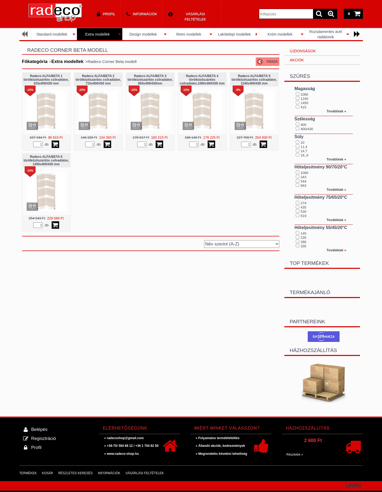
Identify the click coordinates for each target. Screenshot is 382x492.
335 (303, 246)
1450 (304, 103)
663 (303, 186)
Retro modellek (188, 34)
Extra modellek (97, 34)
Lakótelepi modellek (234, 34)
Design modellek (143, 34)
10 (302, 143)
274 (303, 203)
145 (303, 233)
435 (303, 207)
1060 (304, 94)
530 (303, 212)
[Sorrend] (241, 244)
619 (303, 216)
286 (303, 242)
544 (303, 181)
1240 (304, 99)
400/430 (307, 129)
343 (303, 177)
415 (303, 107)
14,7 (304, 151)
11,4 (304, 147)
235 (303, 238)
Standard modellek (51, 34)
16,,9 (304, 155)
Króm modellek (280, 34)
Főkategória (34, 61)
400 (303, 125)
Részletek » (294, 454)
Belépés (39, 429)
